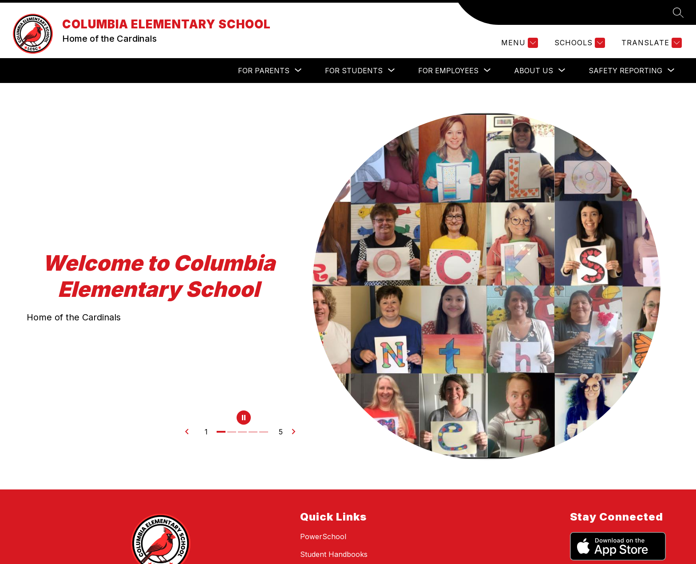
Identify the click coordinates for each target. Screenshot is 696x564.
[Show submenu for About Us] (533, 70)
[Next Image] (297, 431)
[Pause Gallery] (244, 418)
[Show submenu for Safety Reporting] (625, 70)
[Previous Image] (190, 431)
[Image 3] (243, 431)
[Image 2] (232, 431)
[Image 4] (254, 431)
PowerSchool (323, 536)
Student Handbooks (334, 554)
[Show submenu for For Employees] (448, 70)
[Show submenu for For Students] (354, 70)
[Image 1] (222, 431)
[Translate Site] (650, 42)
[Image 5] (264, 431)
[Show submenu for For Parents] (263, 70)
